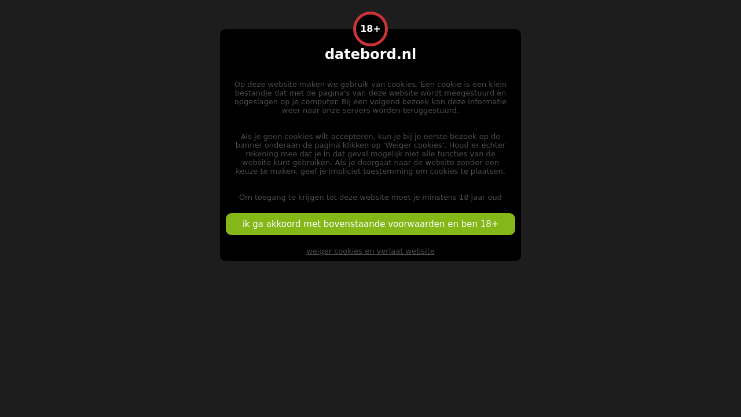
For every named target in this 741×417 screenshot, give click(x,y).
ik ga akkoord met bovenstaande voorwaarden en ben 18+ (371, 224)
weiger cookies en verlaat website (370, 251)
